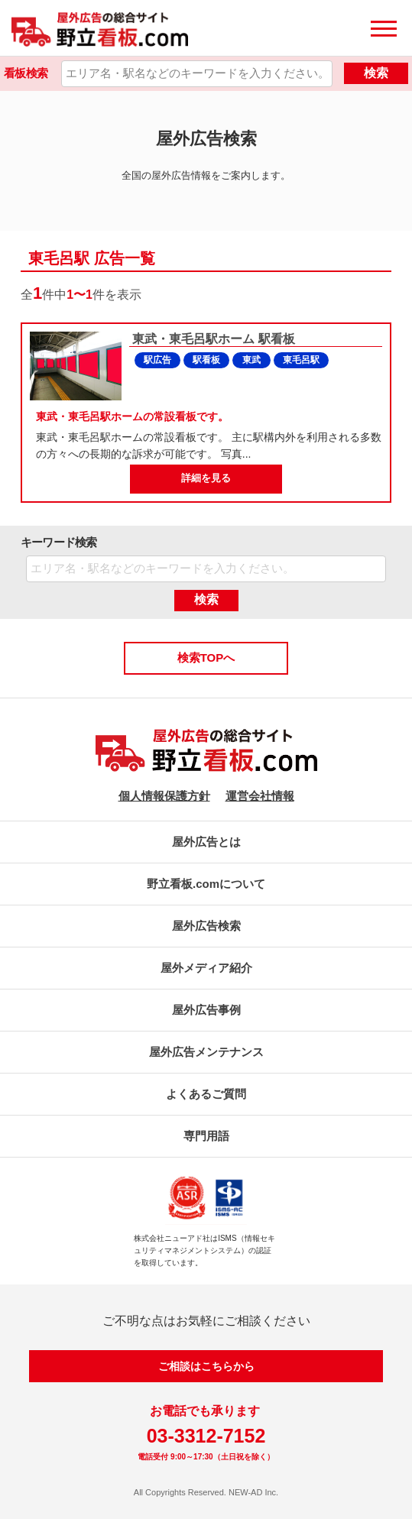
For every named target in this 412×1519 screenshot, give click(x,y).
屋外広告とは (206, 841)
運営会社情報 (259, 795)
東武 (251, 360)
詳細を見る (206, 478)
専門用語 (206, 1135)
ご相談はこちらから (206, 1366)
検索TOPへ (206, 657)
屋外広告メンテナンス (206, 1051)
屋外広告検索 (206, 925)
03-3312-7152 (206, 1435)
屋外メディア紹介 (206, 967)
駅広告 (157, 360)
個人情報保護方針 (164, 795)
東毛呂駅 (301, 360)
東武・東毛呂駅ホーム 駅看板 (212, 338)
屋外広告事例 (206, 1009)
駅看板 (206, 360)
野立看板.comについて (206, 883)
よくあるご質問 (206, 1093)
